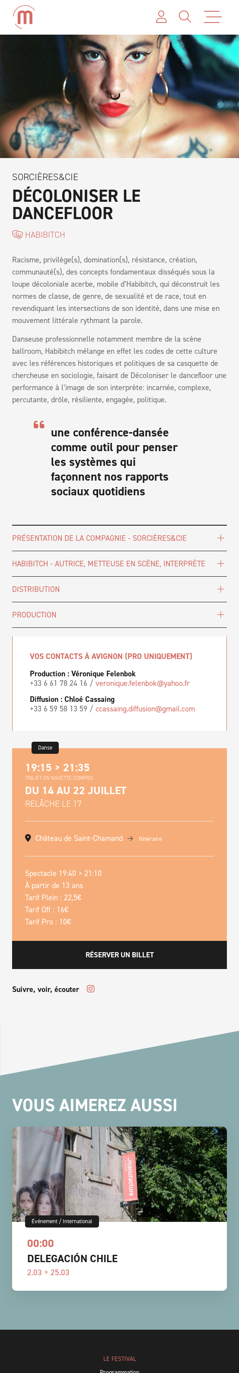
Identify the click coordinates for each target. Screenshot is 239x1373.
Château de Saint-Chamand (79, 838)
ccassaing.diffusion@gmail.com (145, 709)
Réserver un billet (120, 954)
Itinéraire (144, 839)
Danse (45, 747)
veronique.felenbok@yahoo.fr (143, 683)
